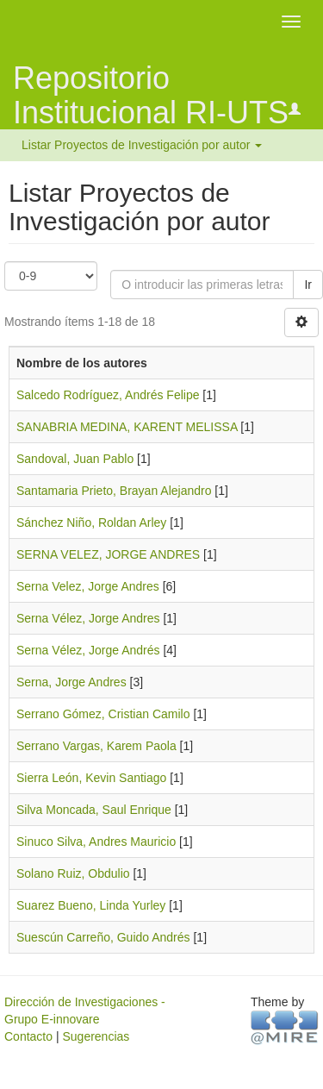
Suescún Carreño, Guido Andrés (103, 937)
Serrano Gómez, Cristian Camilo (103, 714)
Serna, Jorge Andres (71, 682)
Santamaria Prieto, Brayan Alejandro (113, 491)
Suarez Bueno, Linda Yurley (90, 905)
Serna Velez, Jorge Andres (87, 586)
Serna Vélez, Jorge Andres (88, 618)
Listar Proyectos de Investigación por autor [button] (142, 145)
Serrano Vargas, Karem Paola (96, 746)
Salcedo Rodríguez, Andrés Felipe (107, 395)
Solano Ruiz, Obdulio (73, 873)
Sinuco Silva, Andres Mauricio (96, 841)
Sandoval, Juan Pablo (75, 459)
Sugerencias (95, 1036)
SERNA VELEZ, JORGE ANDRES (108, 554)
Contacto (28, 1036)
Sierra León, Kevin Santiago (91, 778)
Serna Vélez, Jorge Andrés (88, 650)
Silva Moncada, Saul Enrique (93, 810)
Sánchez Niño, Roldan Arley (91, 522)
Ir (308, 284)
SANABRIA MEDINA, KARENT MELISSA (126, 427)
